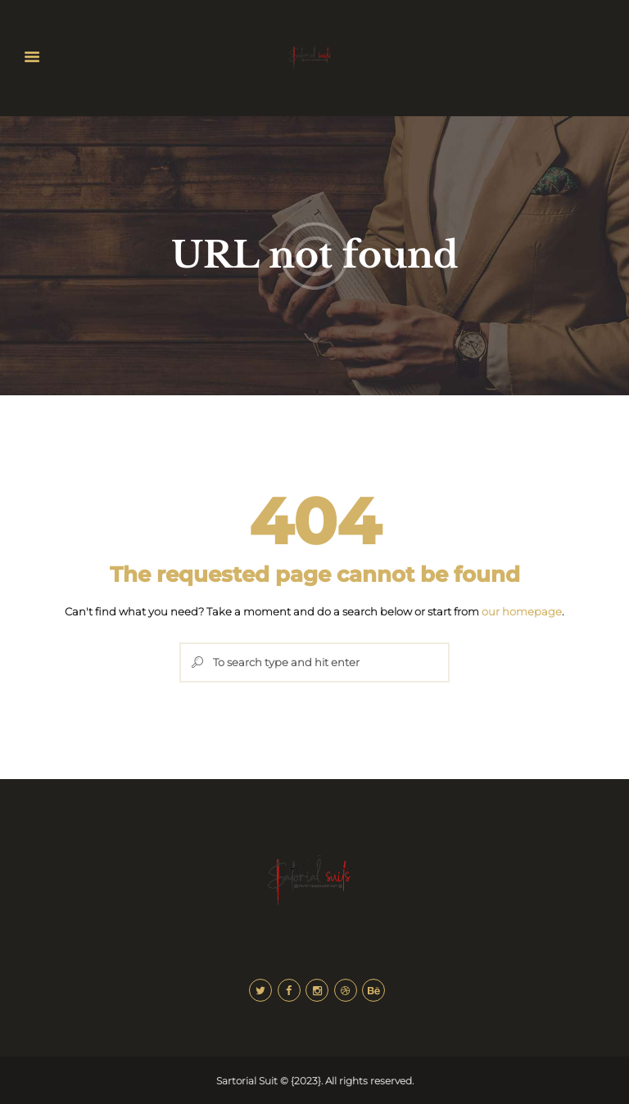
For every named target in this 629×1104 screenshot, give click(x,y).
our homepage (522, 611)
